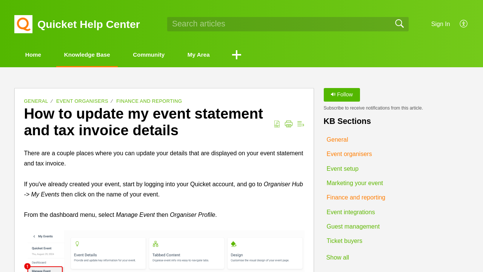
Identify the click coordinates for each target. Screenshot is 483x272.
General (36, 102)
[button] (464, 24)
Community (162, 55)
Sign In (440, 24)
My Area (217, 55)
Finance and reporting (149, 102)
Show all (337, 258)
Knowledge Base (95, 55)
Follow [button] (342, 95)
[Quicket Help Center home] (23, 24)
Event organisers (82, 102)
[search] (288, 24)
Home (36, 55)
